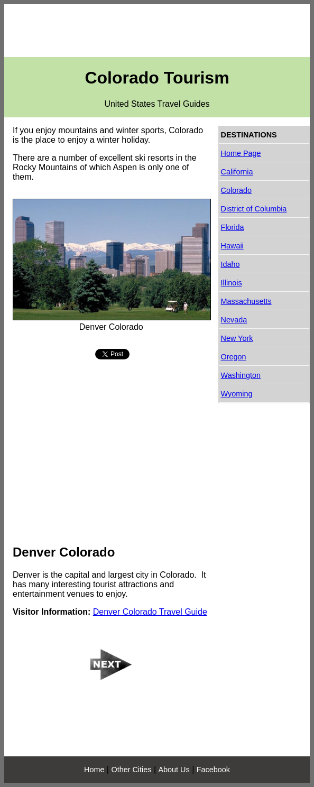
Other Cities (131, 769)
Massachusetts (246, 301)
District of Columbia (254, 209)
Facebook (213, 769)
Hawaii (232, 246)
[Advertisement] (157, 30)
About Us (174, 769)
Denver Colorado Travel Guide (150, 611)
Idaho (230, 264)
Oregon (233, 357)
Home (94, 769)
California (237, 172)
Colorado (236, 190)
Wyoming (237, 394)
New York (237, 338)
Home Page (241, 153)
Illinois (231, 283)
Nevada (234, 320)
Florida (232, 227)
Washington (241, 375)
